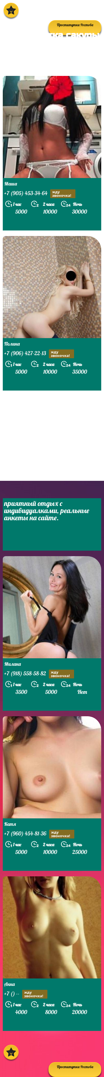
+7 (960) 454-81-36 (39, 834)
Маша (10, 184)
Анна (9, 984)
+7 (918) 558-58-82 (39, 674)
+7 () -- (25, 994)
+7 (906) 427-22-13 (39, 353)
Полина (12, 344)
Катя (10, 824)
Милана (12, 664)
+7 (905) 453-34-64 (39, 193)
